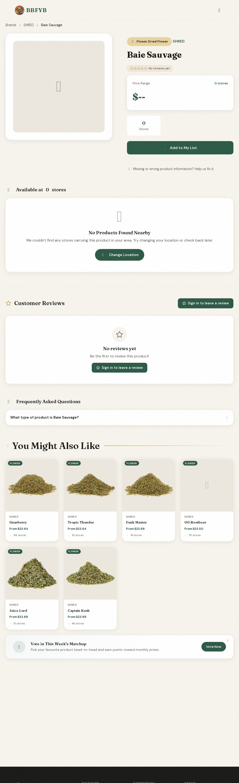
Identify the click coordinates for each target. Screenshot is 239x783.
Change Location (120, 255)
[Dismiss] (228, 640)
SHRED (29, 25)
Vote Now (213, 647)
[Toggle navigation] (219, 10)
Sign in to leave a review (205, 303)
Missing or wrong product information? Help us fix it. (170, 169)
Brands (11, 25)
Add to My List (180, 147)
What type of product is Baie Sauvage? (119, 417)
